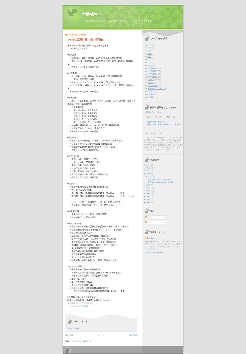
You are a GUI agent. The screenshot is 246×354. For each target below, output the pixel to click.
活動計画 (84, 306)
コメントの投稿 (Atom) (80, 341)
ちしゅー (150, 238)
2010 (78, 306)
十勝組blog (92, 14)
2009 (150, 51)
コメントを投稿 (73, 328)
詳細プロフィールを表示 (153, 252)
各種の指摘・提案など (156, 89)
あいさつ (151, 65)
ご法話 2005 (152, 77)
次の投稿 (69, 335)
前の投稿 (133, 335)
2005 (149, 194)
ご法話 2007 (152, 83)
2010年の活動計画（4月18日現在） (162, 182)
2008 (150, 48)
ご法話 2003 (152, 71)
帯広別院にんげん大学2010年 (159, 179)
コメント (150, 222)
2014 (150, 62)
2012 (149, 168)
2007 (150, 45)
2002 (149, 202)
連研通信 (151, 97)
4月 (150, 176)
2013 (150, 59)
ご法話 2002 (152, 68)
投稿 (148, 217)
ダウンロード (153, 86)
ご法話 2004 (152, 74)
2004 (149, 196)
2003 (149, 199)
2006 (149, 191)
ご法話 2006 (152, 80)
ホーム (101, 335)
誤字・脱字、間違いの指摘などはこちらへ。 (164, 124)
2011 (150, 57)
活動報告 (151, 94)
